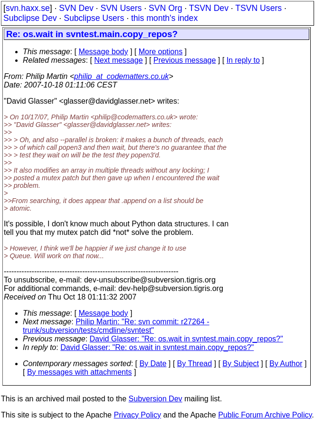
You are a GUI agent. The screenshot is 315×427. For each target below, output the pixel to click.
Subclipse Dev (30, 18)
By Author (285, 363)
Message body (103, 52)
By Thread (194, 363)
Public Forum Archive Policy (265, 415)
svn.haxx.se (28, 8)
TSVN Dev (209, 8)
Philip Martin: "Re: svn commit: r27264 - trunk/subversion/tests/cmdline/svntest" (116, 326)
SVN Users (121, 8)
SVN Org (165, 8)
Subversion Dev (155, 399)
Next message (118, 60)
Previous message (184, 60)
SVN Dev (76, 8)
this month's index (164, 18)
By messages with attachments (79, 372)
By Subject (240, 363)
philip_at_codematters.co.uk (121, 76)
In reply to (243, 60)
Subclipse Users (94, 18)
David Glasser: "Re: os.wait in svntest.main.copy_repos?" (186, 339)
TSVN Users (258, 8)
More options (161, 52)
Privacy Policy (137, 415)
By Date (152, 363)
